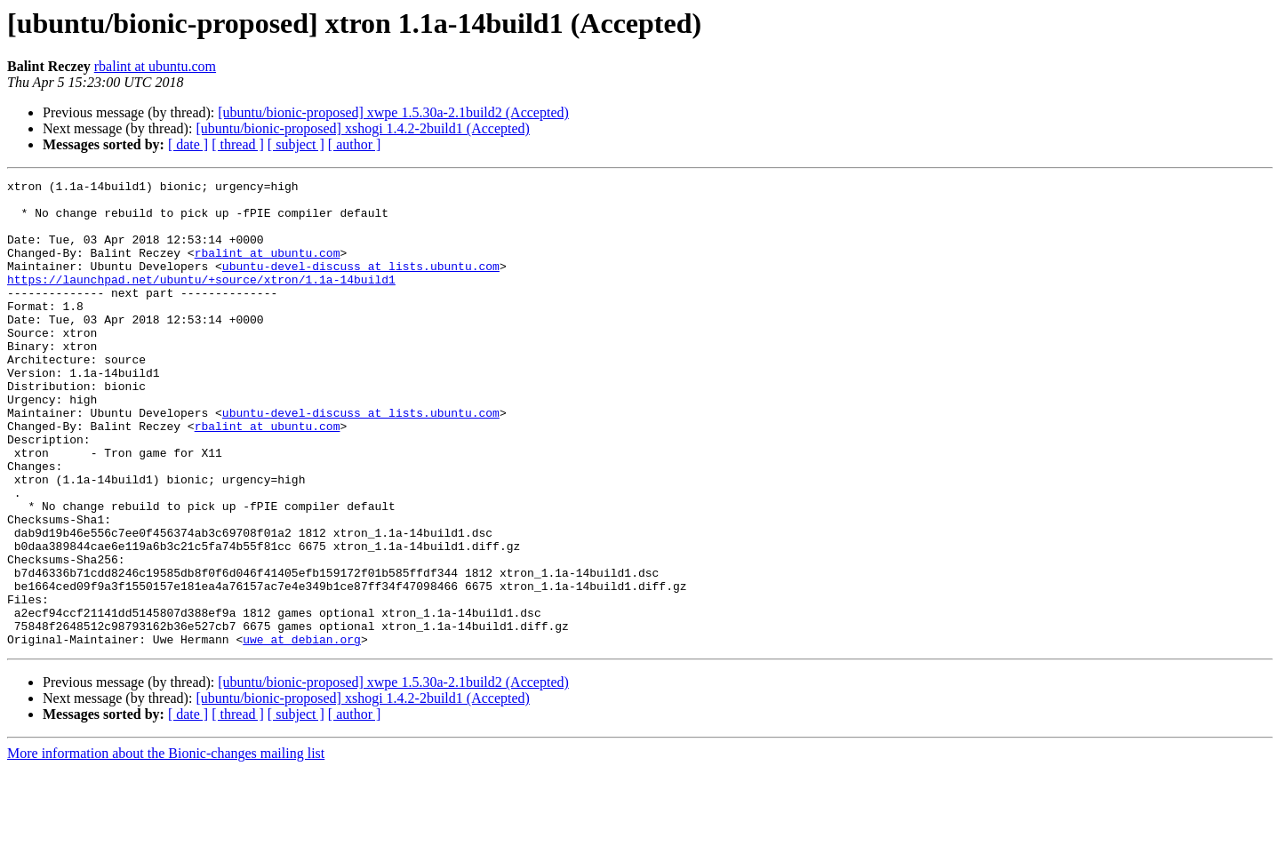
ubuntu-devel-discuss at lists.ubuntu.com (361, 284)
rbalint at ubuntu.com (155, 66)
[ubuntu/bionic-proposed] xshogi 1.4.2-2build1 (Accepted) (362, 128)
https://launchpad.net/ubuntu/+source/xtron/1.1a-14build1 (201, 300)
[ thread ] (238, 144)
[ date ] (188, 144)
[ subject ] (296, 144)
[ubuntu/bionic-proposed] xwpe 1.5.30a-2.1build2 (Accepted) (393, 112)
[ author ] (354, 144)
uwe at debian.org (302, 732)
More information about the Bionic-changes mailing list (165, 846)
